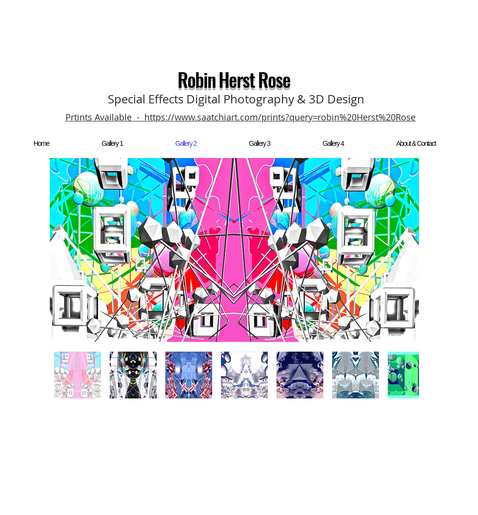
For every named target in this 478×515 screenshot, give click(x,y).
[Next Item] (402, 250)
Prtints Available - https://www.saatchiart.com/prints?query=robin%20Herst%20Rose (240, 117)
